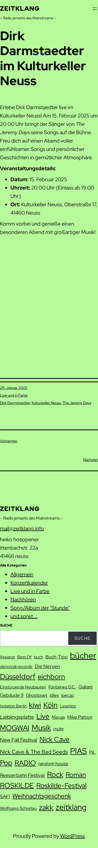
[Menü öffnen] (95, 8)
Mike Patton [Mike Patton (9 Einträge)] (79, 717)
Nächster (90, 459)
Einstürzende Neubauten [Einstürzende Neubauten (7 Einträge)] (23, 687)
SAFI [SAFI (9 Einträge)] (5, 796)
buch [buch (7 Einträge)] (38, 657)
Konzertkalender (29, 582)
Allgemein (21, 574)
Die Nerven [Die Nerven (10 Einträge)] (47, 666)
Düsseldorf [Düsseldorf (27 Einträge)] (17, 676)
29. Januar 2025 (13, 387)
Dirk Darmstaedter (15, 403)
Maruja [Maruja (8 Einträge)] (58, 717)
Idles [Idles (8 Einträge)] (54, 695)
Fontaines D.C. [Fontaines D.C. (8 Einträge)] (62, 687)
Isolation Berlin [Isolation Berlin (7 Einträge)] (13, 706)
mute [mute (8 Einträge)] (58, 729)
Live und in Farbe (14, 395)
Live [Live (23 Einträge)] (42, 716)
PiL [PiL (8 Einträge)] (92, 752)
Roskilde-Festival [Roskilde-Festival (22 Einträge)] (61, 785)
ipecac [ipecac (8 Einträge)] (67, 695)
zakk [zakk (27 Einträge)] (46, 807)
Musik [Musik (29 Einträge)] (41, 728)
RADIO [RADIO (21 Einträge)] (25, 762)
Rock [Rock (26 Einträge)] (55, 774)
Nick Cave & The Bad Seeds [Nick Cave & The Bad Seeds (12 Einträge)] (34, 751)
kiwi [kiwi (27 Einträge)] (35, 705)
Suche (82, 638)
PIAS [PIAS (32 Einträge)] (78, 751)
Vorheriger (9, 441)
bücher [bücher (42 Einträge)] (83, 655)
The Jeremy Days (76, 403)
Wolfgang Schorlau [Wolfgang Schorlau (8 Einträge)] (18, 808)
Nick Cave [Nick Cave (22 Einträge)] (54, 739)
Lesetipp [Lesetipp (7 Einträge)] (68, 706)
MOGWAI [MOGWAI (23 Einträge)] (14, 727)
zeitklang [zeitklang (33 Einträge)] (71, 807)
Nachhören (23, 599)
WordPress (72, 836)
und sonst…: (24, 616)
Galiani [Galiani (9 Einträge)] (85, 687)
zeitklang (20, 8)
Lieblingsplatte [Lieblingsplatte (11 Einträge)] (17, 717)
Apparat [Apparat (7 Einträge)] (7, 657)
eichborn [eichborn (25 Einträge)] (51, 676)
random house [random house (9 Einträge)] (53, 763)
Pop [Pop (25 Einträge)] (6, 762)
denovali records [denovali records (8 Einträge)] (16, 666)
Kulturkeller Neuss (46, 403)
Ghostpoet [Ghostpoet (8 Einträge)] (36, 695)
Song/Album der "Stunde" (40, 607)
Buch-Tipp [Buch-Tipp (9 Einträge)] (56, 656)
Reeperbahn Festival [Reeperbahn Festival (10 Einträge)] (22, 775)
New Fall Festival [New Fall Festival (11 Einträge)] (18, 740)
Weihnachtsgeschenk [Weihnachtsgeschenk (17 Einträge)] (41, 796)
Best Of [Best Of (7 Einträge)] (24, 657)
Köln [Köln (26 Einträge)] (50, 705)
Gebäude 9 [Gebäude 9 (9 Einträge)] (12, 695)
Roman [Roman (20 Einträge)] (76, 774)
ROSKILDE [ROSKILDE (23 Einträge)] (17, 785)
